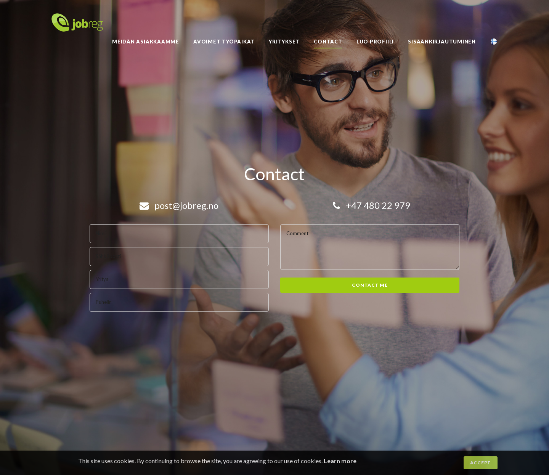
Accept (480, 462)
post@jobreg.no (179, 205)
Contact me (369, 285)
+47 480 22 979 (371, 205)
